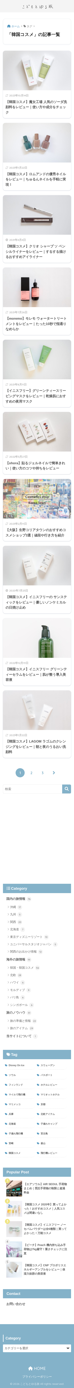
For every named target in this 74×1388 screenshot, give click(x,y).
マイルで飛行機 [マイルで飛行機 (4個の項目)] (17, 1094)
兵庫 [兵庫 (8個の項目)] (11, 1114)
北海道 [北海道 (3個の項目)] (12, 1123)
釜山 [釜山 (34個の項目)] (43, 1143)
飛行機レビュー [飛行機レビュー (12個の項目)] (49, 1153)
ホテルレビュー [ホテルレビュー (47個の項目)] (49, 1084)
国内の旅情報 (18, 899)
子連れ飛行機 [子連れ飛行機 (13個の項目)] (16, 1133)
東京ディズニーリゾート (29, 937)
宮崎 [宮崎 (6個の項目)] (11, 1143)
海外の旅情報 (18, 959)
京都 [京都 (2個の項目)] (43, 1104)
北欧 (16, 975)
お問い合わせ (15, 1304)
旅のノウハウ (18, 1012)
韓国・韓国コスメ (25, 968)
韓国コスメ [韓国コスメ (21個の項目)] (15, 1153)
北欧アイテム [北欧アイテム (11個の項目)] (48, 1114)
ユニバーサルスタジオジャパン (34, 944)
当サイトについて (22, 1036)
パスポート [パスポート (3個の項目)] (46, 1075)
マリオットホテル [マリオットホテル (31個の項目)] (50, 1094)
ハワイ (17, 982)
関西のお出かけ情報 (26, 951)
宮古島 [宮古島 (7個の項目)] (44, 1133)
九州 (16, 914)
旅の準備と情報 (23, 1021)
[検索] (66, 789)
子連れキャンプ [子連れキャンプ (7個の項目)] (49, 1123)
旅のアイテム (22, 1028)
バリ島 (17, 997)
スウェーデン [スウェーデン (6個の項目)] (48, 1065)
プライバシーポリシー (37, 1376)
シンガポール (22, 1005)
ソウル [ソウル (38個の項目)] (12, 1075)
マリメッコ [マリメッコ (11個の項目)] (15, 1104)
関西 (16, 922)
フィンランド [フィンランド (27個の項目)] (16, 1084)
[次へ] (53, 772)
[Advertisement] (37, 838)
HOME (37, 1368)
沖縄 (16, 907)
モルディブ (20, 990)
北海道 (17, 929)
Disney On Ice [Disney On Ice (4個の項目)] (16, 1065)
